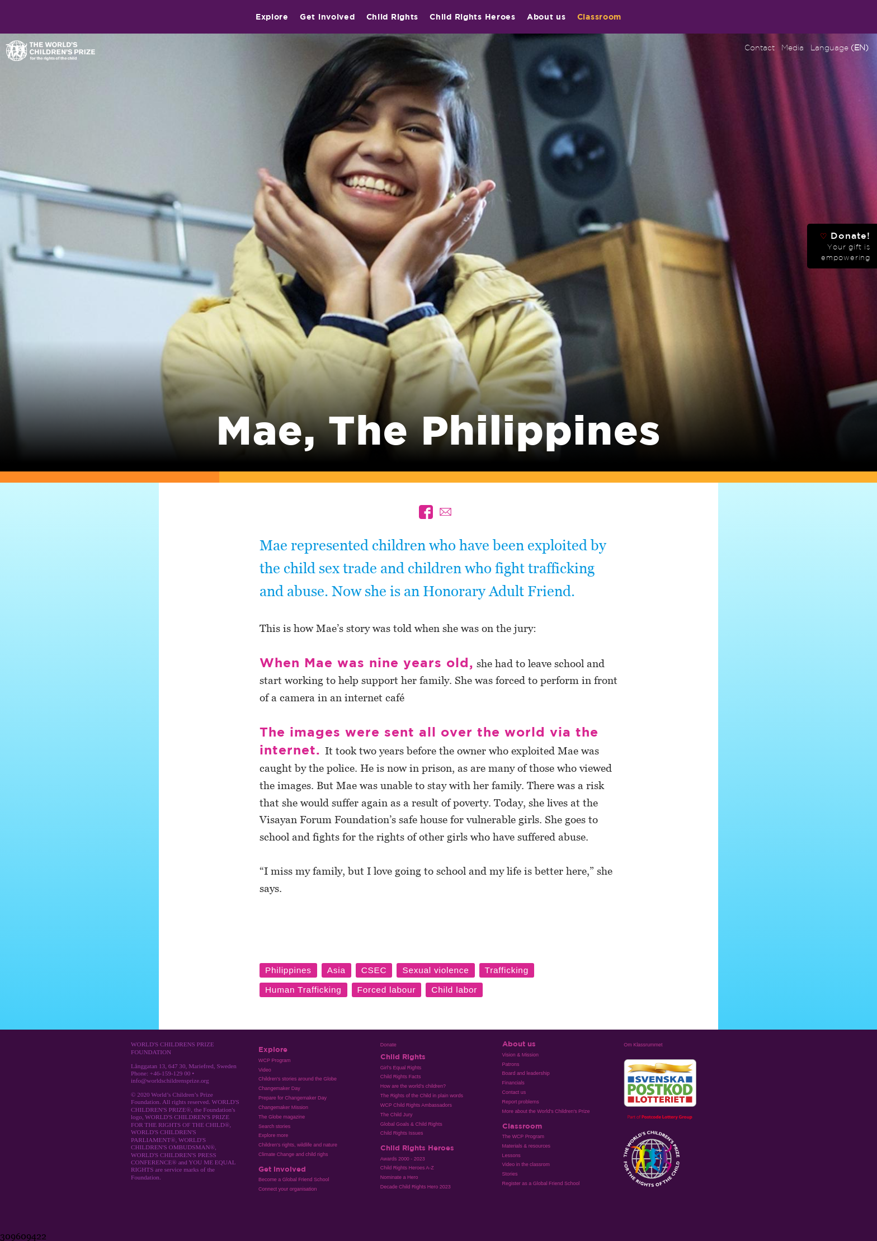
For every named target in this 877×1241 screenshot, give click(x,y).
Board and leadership (526, 1073)
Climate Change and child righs (293, 1154)
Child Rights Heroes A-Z (407, 1168)
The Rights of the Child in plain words (421, 1095)
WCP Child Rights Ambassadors (416, 1105)
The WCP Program (523, 1136)
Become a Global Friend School (293, 1179)
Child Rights (392, 16)
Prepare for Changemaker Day (292, 1098)
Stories (510, 1174)
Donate (388, 1044)
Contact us (514, 1092)
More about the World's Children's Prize (546, 1111)
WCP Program (274, 1060)
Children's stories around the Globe (297, 1079)
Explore (272, 16)
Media (792, 47)
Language (839, 47)
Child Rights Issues (401, 1133)
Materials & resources (526, 1146)
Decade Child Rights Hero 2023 (415, 1187)
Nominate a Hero (399, 1177)
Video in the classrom (526, 1164)
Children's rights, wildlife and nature (297, 1145)
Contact (759, 47)
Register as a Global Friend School (541, 1183)
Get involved (327, 16)
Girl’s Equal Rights (400, 1067)
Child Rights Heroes (473, 16)
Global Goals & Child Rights (411, 1124)
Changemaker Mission (283, 1107)
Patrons (511, 1064)
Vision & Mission (520, 1055)
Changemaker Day (279, 1088)
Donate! (845, 246)
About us (546, 16)
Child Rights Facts (400, 1076)
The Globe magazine (281, 1117)
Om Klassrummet (643, 1044)
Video (264, 1070)
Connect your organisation (287, 1189)
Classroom (599, 16)
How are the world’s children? (413, 1086)
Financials (513, 1083)
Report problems (520, 1102)
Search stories (274, 1126)
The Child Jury (396, 1114)
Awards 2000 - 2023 (402, 1159)
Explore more (273, 1135)
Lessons (511, 1155)
